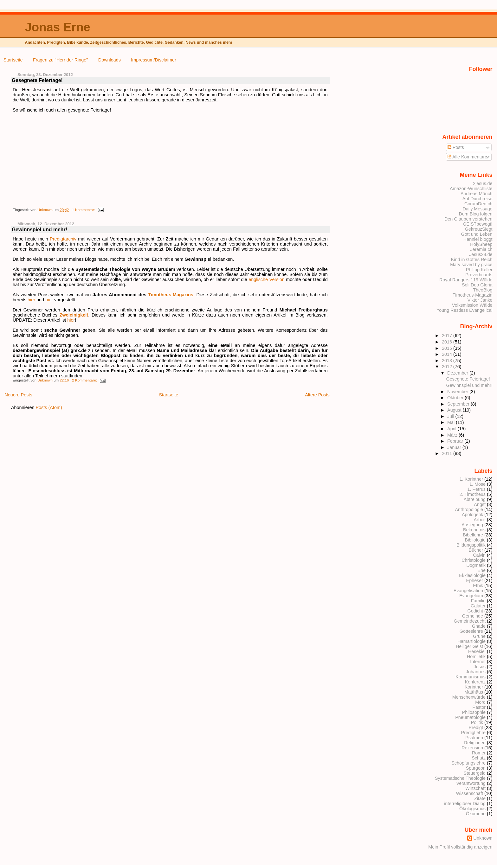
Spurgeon (476, 768)
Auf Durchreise (477, 198)
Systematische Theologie (460, 778)
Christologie (474, 560)
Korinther (474, 686)
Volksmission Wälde (472, 305)
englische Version (266, 279)
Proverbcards (478, 274)
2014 (447, 354)
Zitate (480, 798)
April (452, 428)
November (458, 391)
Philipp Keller (479, 269)
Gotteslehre (471, 631)
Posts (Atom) (49, 407)
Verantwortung (471, 783)
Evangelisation (468, 590)
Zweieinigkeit (74, 314)
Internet (478, 661)
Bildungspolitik (471, 545)
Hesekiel (477, 651)
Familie (478, 600)
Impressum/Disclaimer (153, 59)
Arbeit (480, 519)
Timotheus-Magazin (473, 295)
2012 (447, 366)
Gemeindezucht (470, 621)
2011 (447, 453)
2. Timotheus (473, 494)
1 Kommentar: (84, 210)
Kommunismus (470, 676)
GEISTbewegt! (477, 224)
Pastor (479, 707)
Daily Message (477, 208)
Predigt (476, 727)
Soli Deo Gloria (477, 284)
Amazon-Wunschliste (471, 188)
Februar (455, 441)
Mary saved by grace (471, 264)
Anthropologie (469, 509)
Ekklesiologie (472, 575)
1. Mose (477, 484)
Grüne (479, 636)
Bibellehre (473, 534)
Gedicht (475, 610)
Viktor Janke (480, 300)
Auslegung (472, 524)
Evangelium (471, 595)
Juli (451, 416)
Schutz (479, 757)
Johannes (476, 671)
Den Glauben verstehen (468, 218)
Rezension (472, 747)
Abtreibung (475, 499)
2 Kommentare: (85, 380)
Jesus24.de (480, 254)
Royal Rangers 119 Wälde (466, 279)
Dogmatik (476, 565)
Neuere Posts (18, 394)
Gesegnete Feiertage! (37, 80)
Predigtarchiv (63, 238)
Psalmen (474, 737)
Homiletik (476, 656)
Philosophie (474, 712)
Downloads (109, 59)
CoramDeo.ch (478, 203)
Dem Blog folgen (475, 213)
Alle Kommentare (467, 156)
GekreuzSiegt (479, 229)
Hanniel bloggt (478, 239)
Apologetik (472, 514)
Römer (479, 752)
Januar (454, 447)
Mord (480, 702)
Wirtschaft (475, 788)
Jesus (480, 666)
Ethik (478, 585)
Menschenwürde (469, 697)
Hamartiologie (471, 641)
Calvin (479, 555)
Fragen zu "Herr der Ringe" (60, 59)
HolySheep (481, 244)
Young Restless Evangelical (464, 310)
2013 (447, 360)
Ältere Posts (317, 394)
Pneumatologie (470, 717)
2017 (447, 335)
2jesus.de (482, 183)
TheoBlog (482, 289)
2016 (447, 341)
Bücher (476, 550)
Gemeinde (472, 615)
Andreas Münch (477, 193)
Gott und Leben (477, 234)
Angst (480, 504)
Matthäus (473, 692)
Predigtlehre (473, 732)
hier (31, 299)
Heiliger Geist (469, 646)
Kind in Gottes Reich (472, 259)
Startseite (13, 59)
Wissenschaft (469, 793)
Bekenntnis (474, 529)
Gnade (479, 626)
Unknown (45, 210)
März (453, 435)
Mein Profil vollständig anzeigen (460, 846)
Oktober (456, 397)
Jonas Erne (57, 27)
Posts (456, 147)
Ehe (481, 570)
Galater (478, 605)
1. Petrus (477, 489)
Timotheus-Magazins (170, 294)
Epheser (474, 580)
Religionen (475, 742)
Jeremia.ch (481, 249)
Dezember (458, 372)
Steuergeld (475, 773)
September (459, 404)
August (455, 410)
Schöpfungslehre (468, 763)
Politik (477, 722)
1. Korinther (471, 479)
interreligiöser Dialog (465, 803)
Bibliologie (475, 539)
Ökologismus (472, 808)
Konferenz (475, 681)
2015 (447, 348)
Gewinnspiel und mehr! (39, 229)
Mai (451, 422)
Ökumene (476, 813)
